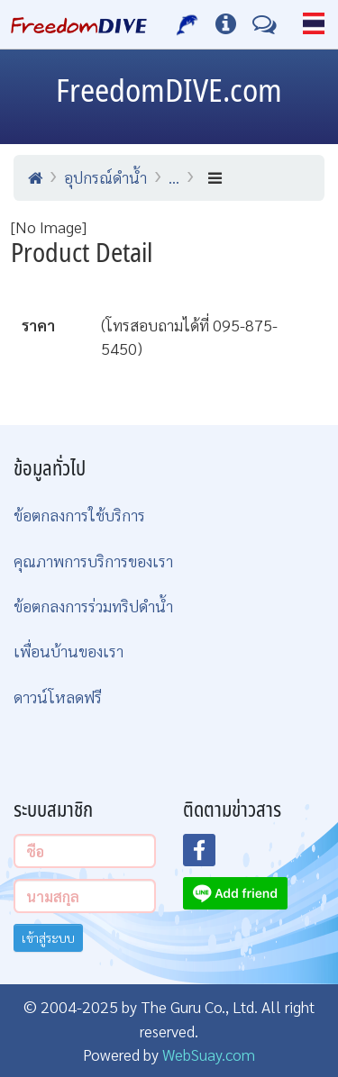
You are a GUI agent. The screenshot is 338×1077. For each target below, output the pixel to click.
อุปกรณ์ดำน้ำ (105, 177)
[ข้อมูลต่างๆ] (225, 24)
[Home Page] (79, 24)
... (174, 177)
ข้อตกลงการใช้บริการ (79, 514)
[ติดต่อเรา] (264, 24)
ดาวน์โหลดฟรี (58, 696)
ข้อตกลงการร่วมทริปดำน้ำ (93, 605)
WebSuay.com (208, 1054)
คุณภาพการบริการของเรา (93, 560)
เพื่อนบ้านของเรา (68, 650)
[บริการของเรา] (188, 24)
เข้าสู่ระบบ (48, 937)
